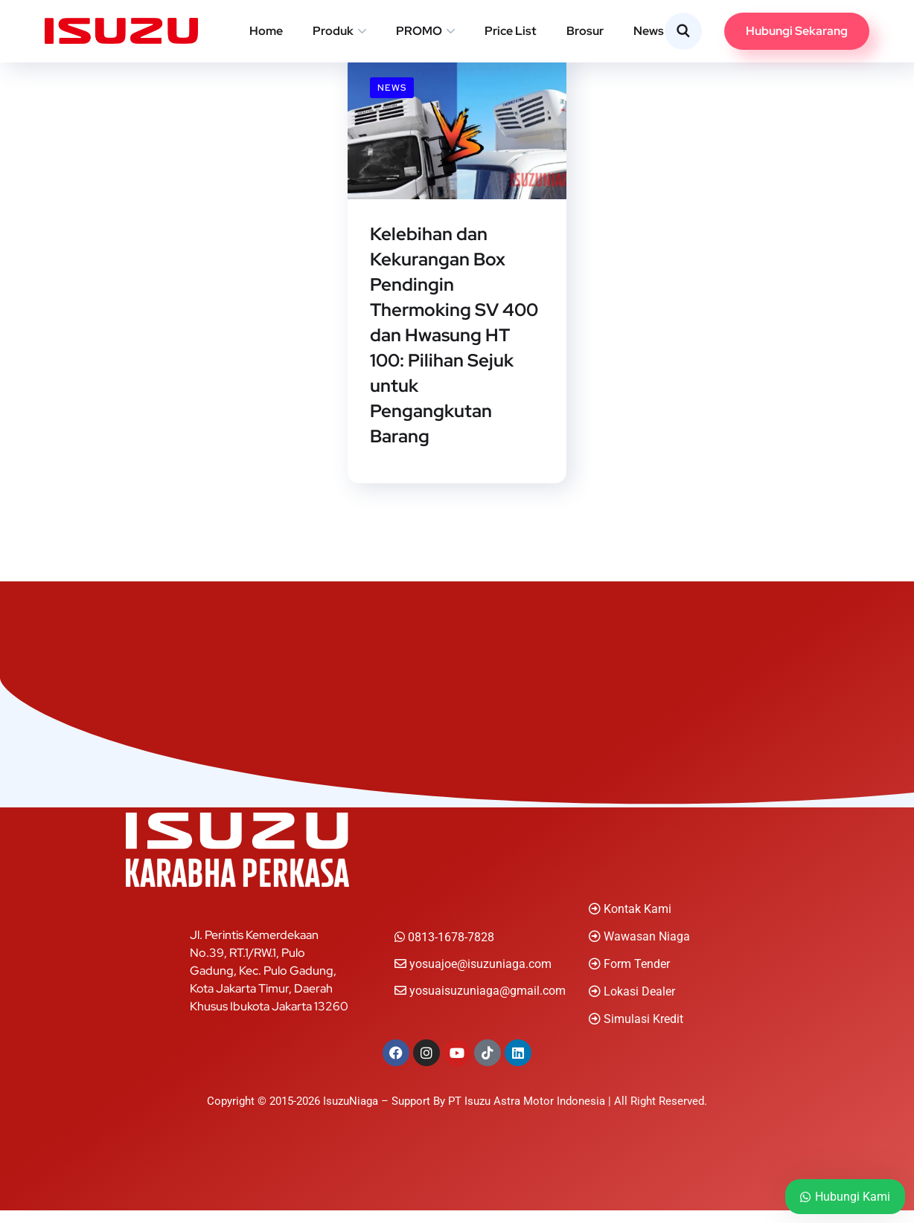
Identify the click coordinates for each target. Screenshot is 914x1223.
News (648, 31)
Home (266, 31)
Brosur (585, 31)
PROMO (419, 31)
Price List (511, 31)
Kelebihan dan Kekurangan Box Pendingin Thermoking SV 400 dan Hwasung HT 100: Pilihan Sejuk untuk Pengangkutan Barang (454, 341)
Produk (333, 31)
